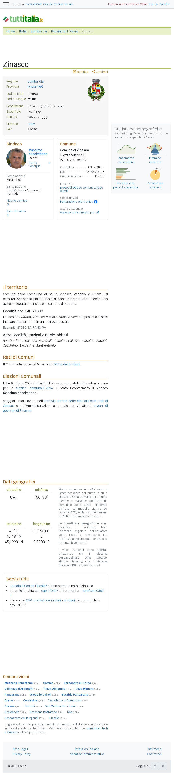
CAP (29, 600)
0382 (31, 124)
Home (10, 31)
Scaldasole (16, 712)
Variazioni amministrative (87, 754)
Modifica (80, 72)
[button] (155, 766)
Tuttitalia (18, 4)
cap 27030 (49, 591)
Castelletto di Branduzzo (68, 700)
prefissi (38, 600)
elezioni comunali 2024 (34, 388)
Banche (164, 4)
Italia (23, 31)
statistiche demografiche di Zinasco (134, 137)
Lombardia (39, 31)
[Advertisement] (55, 642)
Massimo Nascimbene (37, 152)
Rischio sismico (16, 200)
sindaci (69, 600)
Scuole (153, 4)
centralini (53, 600)
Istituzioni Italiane (87, 749)
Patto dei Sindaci (67, 364)
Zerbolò (33, 706)
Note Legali (20, 749)
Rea (73, 712)
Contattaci (154, 754)
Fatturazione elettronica (78, 201)
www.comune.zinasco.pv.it (78, 212)
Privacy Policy (22, 754)
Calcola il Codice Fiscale (28, 586)
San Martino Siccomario (64, 706)
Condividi (100, 72)
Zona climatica (16, 211)
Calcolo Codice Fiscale (58, 4)
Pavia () (35, 87)
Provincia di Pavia (64, 31)
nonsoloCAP (33, 4)
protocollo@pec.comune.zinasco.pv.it (81, 189)
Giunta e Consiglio (39, 164)
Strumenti (154, 749)
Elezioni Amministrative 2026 (127, 4)
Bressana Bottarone (47, 712)
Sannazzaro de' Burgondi (25, 718)
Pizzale (58, 718)
